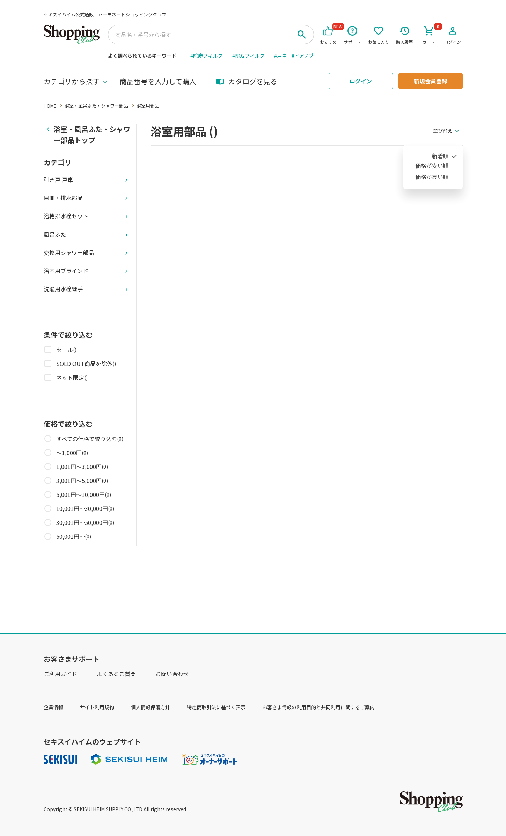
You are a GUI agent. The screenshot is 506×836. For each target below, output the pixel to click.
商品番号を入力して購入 (158, 81)
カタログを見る (246, 81)
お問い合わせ (172, 673)
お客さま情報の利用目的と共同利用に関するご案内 (318, 707)
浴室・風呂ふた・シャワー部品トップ (91, 134)
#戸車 (280, 55)
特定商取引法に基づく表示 (216, 707)
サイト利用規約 (97, 707)
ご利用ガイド (60, 673)
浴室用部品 (148, 105)
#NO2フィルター (250, 55)
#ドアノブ (303, 55)
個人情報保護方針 (150, 707)
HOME (50, 105)
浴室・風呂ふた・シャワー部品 (96, 105)
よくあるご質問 (116, 673)
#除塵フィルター (208, 55)
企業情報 (53, 707)
